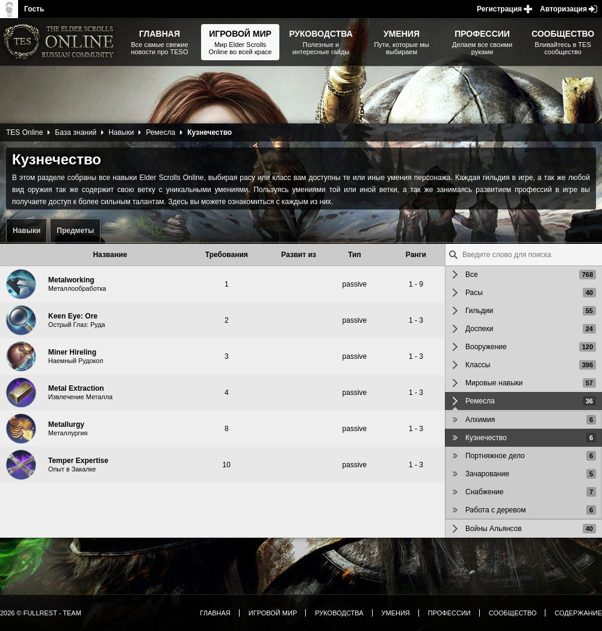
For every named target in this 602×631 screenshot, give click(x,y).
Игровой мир (273, 613)
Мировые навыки (494, 383)
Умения (396, 613)
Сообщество (513, 613)
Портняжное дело (495, 456)
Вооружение (486, 347)
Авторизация (563, 9)
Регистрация (499, 9)
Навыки (26, 230)
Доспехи (479, 329)
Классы (477, 365)
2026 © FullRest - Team (40, 613)
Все (471, 274)
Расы (474, 292)
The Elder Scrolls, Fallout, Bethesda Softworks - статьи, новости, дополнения (60, 42)
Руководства (339, 613)
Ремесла (160, 132)
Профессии (449, 613)
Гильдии (479, 310)
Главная (215, 613)
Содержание (578, 613)
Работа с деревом (495, 510)
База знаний (75, 132)
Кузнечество (486, 438)
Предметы (75, 230)
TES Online (24, 132)
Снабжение (484, 492)
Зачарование (487, 474)
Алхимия (480, 419)
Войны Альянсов (493, 528)
